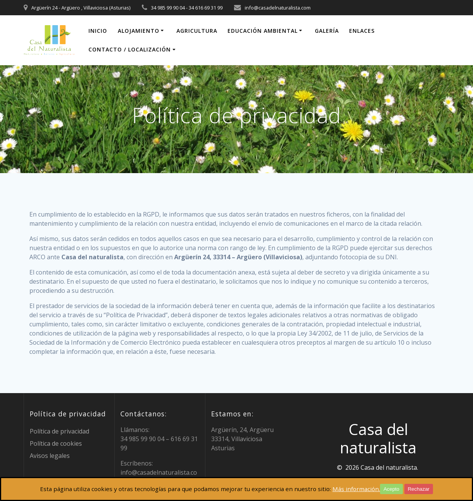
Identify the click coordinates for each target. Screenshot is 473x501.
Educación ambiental (263, 30)
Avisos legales (50, 455)
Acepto (398, 489)
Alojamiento (138, 30)
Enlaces (362, 30)
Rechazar (425, 489)
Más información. (361, 489)
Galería (327, 30)
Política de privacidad (59, 431)
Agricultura (196, 30)
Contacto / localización (129, 49)
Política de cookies (56, 443)
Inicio (97, 30)
